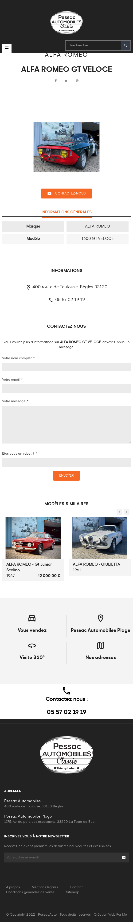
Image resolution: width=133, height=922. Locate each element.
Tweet (66, 81)
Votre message (15, 401)
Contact (76, 887)
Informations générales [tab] (67, 212)
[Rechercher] (98, 45)
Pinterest (77, 81)
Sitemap (72, 892)
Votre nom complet (18, 358)
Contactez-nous (66, 193)
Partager (56, 81)
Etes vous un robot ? (19, 453)
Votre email (12, 379)
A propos (13, 887)
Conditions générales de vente (30, 892)
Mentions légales (45, 887)
